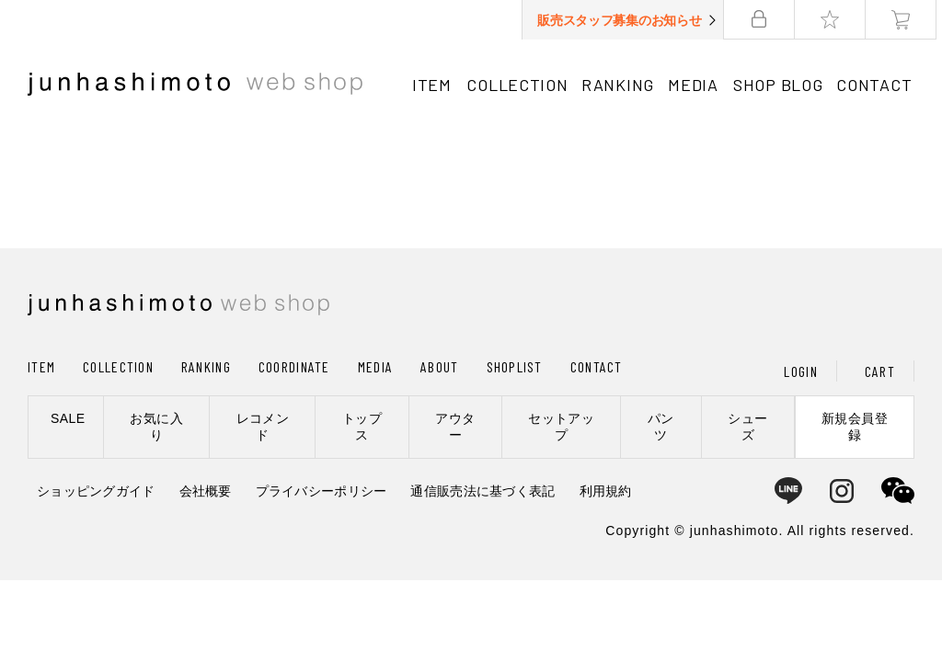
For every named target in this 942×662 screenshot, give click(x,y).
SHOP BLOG (780, 84)
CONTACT (878, 84)
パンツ (661, 427)
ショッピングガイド (96, 491)
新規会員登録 (854, 427)
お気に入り (156, 427)
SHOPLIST (515, 366)
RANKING (619, 84)
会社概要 (205, 491)
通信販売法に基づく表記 (482, 491)
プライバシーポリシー (321, 491)
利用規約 (606, 491)
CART (880, 371)
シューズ (747, 427)
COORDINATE (294, 366)
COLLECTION (518, 84)
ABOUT (439, 366)
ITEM (432, 84)
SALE (68, 418)
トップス (362, 427)
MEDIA (696, 84)
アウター (455, 427)
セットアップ (561, 427)
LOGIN (800, 371)
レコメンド (263, 427)
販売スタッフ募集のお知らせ (624, 20)
